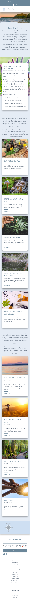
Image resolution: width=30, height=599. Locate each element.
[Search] (28, 2)
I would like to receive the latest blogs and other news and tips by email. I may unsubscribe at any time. (16, 546)
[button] (28, 9)
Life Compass (15, 558)
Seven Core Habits (15, 570)
